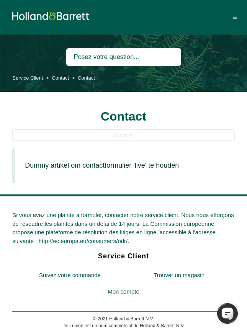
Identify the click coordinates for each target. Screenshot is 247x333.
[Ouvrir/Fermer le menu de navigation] (234, 17)
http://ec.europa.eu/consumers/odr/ (83, 241)
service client (161, 215)
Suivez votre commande (70, 275)
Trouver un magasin (179, 275)
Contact (60, 78)
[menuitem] (70, 275)
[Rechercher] (123, 57)
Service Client (27, 78)
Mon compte (123, 291)
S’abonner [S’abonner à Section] (123, 135)
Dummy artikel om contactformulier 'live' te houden (102, 165)
